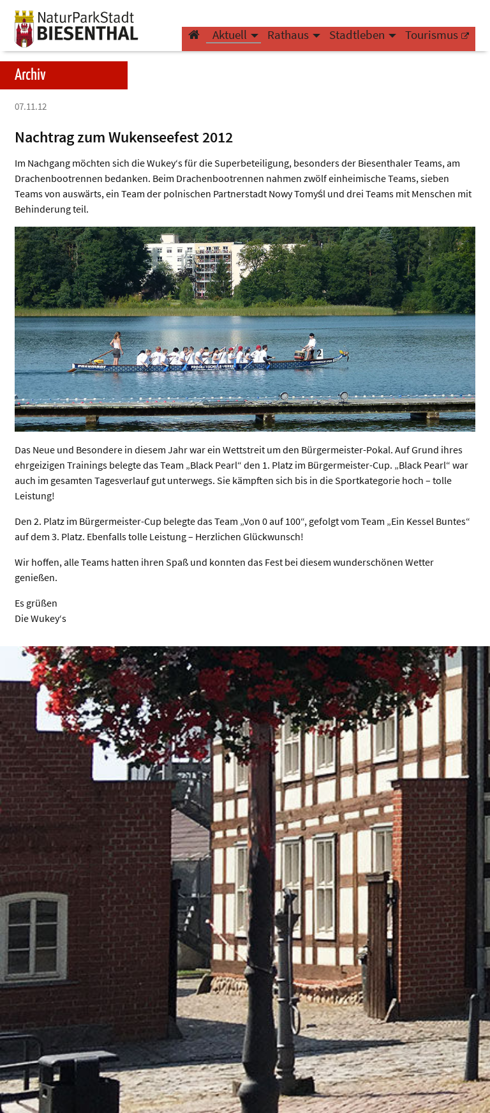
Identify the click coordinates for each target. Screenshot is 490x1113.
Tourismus (431, 42)
